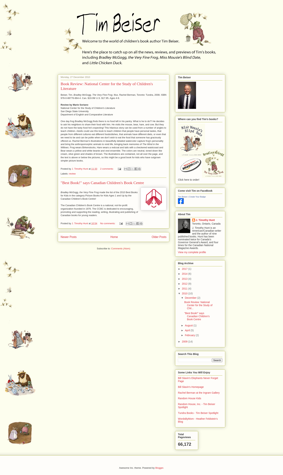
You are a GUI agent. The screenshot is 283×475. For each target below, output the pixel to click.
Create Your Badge (197, 197)
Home (114, 236)
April (188, 330)
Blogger (159, 468)
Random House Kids (189, 398)
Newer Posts (69, 236)
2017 (185, 268)
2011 (185, 288)
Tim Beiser (182, 197)
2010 (185, 293)
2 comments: (107, 168)
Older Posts (159, 236)
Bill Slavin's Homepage (191, 386)
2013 (185, 278)
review (72, 173)
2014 (185, 273)
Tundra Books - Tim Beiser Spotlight (198, 413)
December (191, 297)
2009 (185, 341)
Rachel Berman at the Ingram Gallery (199, 392)
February (190, 335)
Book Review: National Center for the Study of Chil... (198, 305)
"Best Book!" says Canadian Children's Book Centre (102, 182)
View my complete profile (192, 252)
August (189, 325)
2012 (185, 283)
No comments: (108, 223)
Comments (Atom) (120, 248)
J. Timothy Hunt (205, 220)
